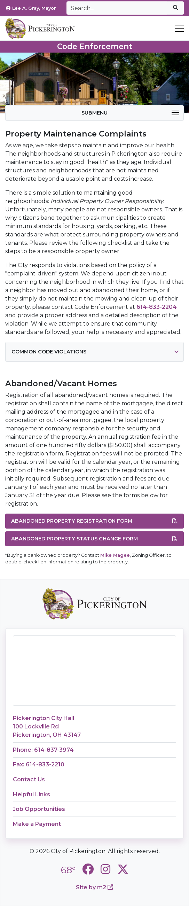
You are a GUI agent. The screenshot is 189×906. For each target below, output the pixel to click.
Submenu (130, 113)
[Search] (116, 8)
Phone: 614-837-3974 (43, 750)
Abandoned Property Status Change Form (94, 539)
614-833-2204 (156, 307)
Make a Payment (37, 824)
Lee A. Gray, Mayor (30, 8)
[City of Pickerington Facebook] (88, 869)
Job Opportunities (39, 809)
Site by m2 (94, 887)
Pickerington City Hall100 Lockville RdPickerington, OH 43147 (47, 726)
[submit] (175, 8)
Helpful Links (31, 794)
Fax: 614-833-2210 (38, 764)
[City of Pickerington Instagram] (105, 869)
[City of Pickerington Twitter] (122, 869)
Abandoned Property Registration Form (94, 521)
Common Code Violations (48, 352)
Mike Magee (115, 555)
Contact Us (29, 779)
